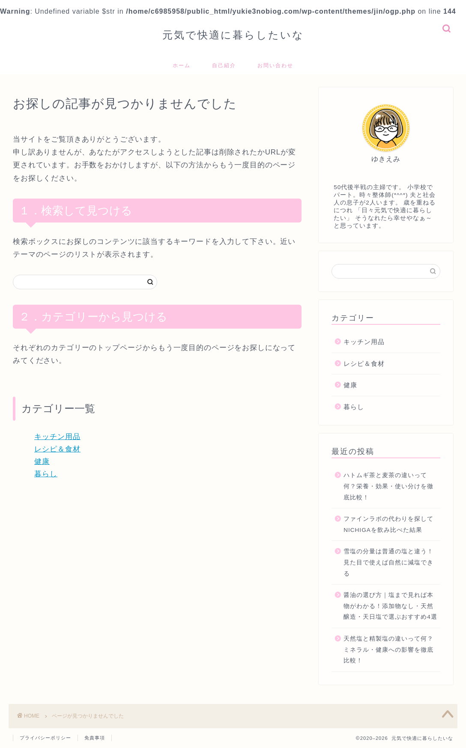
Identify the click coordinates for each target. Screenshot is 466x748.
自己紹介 (224, 65)
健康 (42, 461)
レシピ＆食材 (57, 449)
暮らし (45, 474)
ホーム (182, 65)
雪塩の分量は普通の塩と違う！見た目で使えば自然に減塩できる (388, 562)
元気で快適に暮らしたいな (233, 34)
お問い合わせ (275, 65)
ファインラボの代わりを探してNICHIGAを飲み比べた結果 (388, 524)
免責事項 (94, 737)
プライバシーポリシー (45, 737)
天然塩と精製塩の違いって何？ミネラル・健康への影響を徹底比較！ (388, 649)
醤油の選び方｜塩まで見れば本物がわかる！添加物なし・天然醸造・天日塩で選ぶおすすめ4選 (390, 606)
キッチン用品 (57, 437)
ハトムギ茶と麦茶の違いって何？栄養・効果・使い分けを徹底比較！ (388, 486)
